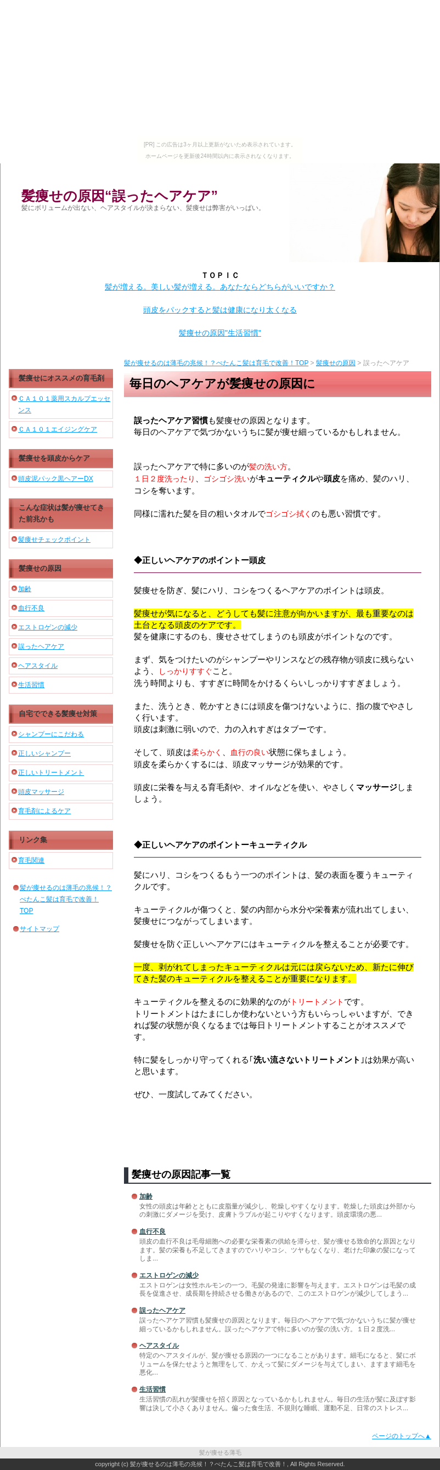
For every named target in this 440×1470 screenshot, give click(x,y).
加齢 (146, 1196)
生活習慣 (152, 1389)
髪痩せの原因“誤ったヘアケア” (119, 195)
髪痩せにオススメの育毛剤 (61, 378)
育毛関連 (31, 860)
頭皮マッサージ (41, 792)
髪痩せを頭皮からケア (54, 458)
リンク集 (33, 840)
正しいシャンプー (44, 753)
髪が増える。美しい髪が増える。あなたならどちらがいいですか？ (220, 286)
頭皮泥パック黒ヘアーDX (55, 479)
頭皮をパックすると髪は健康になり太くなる (220, 309)
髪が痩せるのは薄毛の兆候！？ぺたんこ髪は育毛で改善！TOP (216, 363)
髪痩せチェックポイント (54, 539)
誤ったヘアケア (162, 1310)
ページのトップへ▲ (401, 1436)
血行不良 (152, 1231)
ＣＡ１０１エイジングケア (57, 429)
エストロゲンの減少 (169, 1275)
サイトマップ (39, 929)
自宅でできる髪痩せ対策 (58, 714)
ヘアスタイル (159, 1345)
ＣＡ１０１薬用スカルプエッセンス (64, 404)
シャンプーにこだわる (51, 734)
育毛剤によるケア (44, 811)
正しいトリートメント (51, 772)
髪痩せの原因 (336, 363)
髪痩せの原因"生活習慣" (220, 332)
